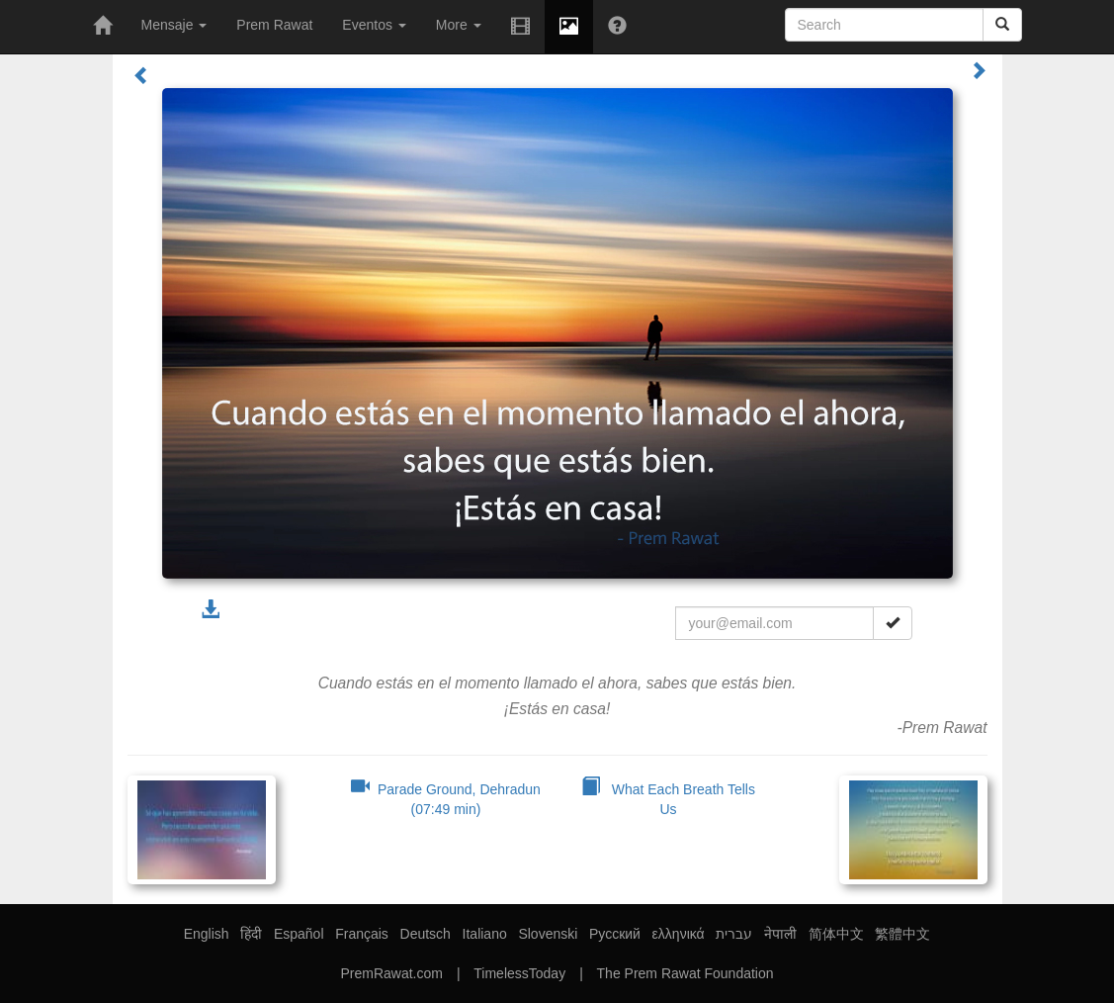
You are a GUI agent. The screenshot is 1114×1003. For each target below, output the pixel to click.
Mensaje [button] (174, 25)
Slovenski (547, 934)
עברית (734, 934)
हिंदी (251, 934)
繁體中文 (902, 934)
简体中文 (836, 934)
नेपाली (780, 934)
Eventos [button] (373, 25)
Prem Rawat (274, 25)
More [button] (458, 25)
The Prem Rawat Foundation (685, 973)
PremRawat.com (391, 973)
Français (361, 934)
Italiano (485, 934)
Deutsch (425, 934)
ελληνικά (678, 934)
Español (299, 934)
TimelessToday (519, 973)
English (206, 934)
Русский (615, 934)
